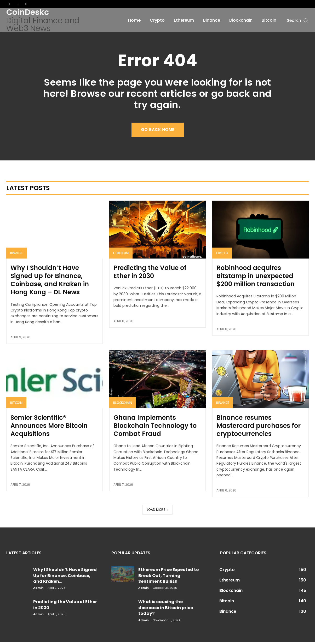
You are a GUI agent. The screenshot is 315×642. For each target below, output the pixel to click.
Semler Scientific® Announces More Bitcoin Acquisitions (49, 425)
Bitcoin (16, 402)
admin (38, 588)
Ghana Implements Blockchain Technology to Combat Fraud (155, 425)
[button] (298, 20)
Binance (16, 253)
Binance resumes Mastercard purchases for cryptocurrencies (258, 425)
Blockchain (122, 402)
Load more (157, 509)
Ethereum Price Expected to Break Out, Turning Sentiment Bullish (168, 575)
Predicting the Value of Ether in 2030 (149, 271)
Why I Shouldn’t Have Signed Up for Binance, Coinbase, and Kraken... (65, 575)
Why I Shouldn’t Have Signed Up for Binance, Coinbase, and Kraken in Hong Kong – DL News (49, 280)
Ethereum (121, 253)
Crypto (222, 253)
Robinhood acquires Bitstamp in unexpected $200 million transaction (255, 275)
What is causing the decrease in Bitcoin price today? (165, 607)
